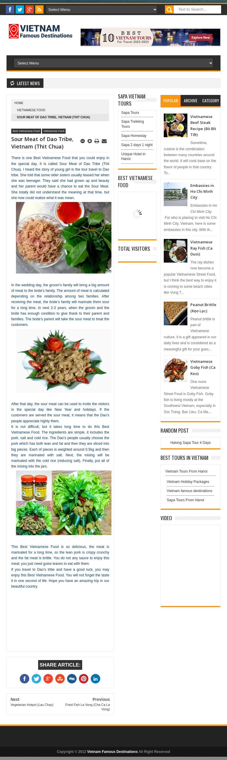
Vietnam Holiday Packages (190, 483)
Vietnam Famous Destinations (112, 752)
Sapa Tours (130, 113)
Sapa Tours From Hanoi (185, 500)
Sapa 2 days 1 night (137, 145)
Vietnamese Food (31, 110)
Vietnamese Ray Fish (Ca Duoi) (201, 248)
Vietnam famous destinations (189, 491)
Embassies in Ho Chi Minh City (202, 191)
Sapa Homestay (133, 136)
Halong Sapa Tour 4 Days (190, 443)
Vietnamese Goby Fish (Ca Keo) (202, 367)
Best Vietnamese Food (26, 131)
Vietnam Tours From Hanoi (186, 471)
